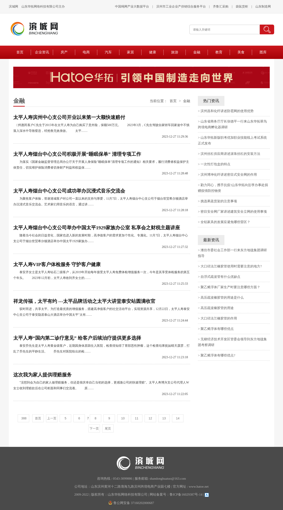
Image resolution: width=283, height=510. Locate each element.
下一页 (94, 428)
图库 (263, 52)
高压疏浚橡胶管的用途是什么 (222, 297)
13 (164, 418)
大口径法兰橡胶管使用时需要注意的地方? (231, 266)
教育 (218, 52)
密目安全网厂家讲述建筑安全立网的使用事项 (234, 211)
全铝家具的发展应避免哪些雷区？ (225, 222)
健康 (152, 52)
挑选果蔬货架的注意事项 (219, 201)
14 (178, 418)
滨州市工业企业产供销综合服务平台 (181, 6)
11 (136, 418)
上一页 (51, 418)
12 (150, 418)
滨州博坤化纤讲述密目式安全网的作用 (229, 174)
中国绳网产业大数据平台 (132, 6)
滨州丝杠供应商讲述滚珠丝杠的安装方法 (230, 154)
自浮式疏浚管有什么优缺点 (220, 276)
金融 (196, 52)
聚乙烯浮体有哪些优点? (218, 355)
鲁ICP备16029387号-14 (186, 494)
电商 (86, 52)
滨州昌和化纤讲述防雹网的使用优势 (227, 111)
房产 (64, 52)
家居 (130, 52)
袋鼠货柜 (242, 6)
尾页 (108, 428)
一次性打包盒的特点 (215, 164)
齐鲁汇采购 (220, 6)
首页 (19, 52)
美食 (241, 52)
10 (123, 418)
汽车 (108, 52)
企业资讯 (42, 52)
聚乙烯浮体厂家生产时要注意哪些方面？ (230, 287)
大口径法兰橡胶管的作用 (219, 318)
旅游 (174, 52)
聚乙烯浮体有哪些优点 (217, 329)
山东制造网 (263, 6)
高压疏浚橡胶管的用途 (217, 308)
